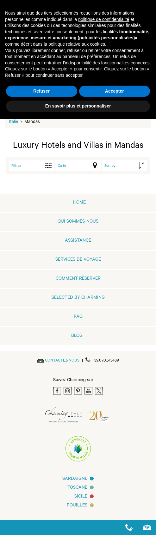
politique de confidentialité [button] (103, 19)
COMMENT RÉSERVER (78, 279)
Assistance (78, 241)
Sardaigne (74, 479)
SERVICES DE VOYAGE (78, 260)
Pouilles (77, 505)
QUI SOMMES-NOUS (78, 222)
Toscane (77, 488)
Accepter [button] (114, 91)
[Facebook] (57, 391)
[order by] (124, 165)
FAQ (78, 317)
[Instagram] (68, 391)
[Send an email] (62, 361)
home (79, 203)
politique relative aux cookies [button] (76, 44)
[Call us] (126, 527)
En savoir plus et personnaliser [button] (78, 105)
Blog (77, 336)
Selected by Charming (78, 298)
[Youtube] (88, 391)
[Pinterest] (78, 391)
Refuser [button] (41, 91)
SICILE (80, 496)
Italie (13, 122)
